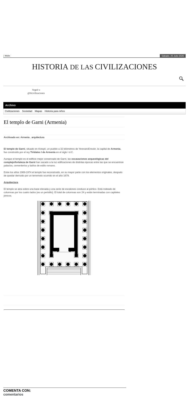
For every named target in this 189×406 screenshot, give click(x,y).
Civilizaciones (12, 111)
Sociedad (27, 111)
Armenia (24, 137)
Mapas (38, 111)
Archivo (10, 105)
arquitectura (38, 137)
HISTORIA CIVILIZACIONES (94, 66)
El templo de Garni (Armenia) (35, 122)
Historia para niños (55, 111)
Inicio (7, 55)
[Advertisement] (80, 27)
